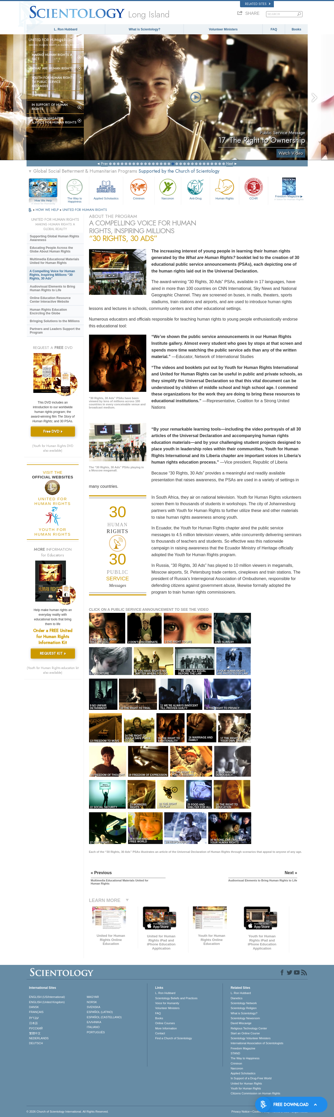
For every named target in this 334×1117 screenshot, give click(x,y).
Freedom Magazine (289, 198)
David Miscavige (241, 1023)
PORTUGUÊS (96, 1032)
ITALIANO (93, 1027)
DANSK (34, 1007)
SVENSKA (93, 1007)
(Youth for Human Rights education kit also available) (53, 670)
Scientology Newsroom (245, 1018)
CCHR (254, 188)
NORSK (92, 1002)
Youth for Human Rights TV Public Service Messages (53, 81)
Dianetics (236, 998)
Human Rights (224, 188)
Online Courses (165, 1023)
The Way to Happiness (75, 190)
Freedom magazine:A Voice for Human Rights (54, 120)
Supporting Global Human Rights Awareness (54, 238)
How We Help (43, 201)
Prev (104, 163)
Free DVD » (52, 431)
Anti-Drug (195, 188)
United (37, 95)
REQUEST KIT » (53, 653)
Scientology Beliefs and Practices (176, 998)
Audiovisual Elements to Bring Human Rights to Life (52, 288)
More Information (166, 1028)
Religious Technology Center (249, 1028)
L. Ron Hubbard (65, 29)
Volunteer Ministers (223, 29)
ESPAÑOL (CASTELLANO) (104, 1017)
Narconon (168, 188)
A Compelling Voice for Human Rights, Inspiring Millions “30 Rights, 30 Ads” (52, 274)
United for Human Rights (246, 1083)
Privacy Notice (240, 1111)
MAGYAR (93, 996)
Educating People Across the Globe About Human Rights (51, 249)
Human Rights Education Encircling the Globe (48, 311)
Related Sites (257, 4)
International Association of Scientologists (257, 1043)
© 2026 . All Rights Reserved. (68, 1111)
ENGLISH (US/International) (47, 996)
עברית (34, 1018)
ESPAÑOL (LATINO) (100, 1012)
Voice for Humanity (167, 1003)
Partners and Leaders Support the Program (55, 330)
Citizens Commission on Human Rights (255, 1093)
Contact (160, 1033)
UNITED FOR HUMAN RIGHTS (84, 209)
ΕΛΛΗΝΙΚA (94, 1022)
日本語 (33, 1023)
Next (229, 163)
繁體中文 (35, 1033)
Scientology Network (244, 1003)
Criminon (138, 188)
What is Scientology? (144, 29)
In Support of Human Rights (50, 106)
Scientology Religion (244, 1008)
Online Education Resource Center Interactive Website (50, 299)
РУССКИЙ (36, 1028)
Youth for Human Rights (246, 1088)
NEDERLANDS (39, 1038)
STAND (235, 1053)
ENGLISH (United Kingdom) (47, 1002)
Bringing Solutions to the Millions (55, 321)
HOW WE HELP (48, 209)
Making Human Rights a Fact (52, 57)
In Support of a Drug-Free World (251, 1078)
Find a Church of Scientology (173, 1038)
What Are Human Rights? (53, 68)
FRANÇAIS (36, 1012)
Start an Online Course (245, 1033)
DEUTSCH (36, 1043)
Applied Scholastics (106, 188)
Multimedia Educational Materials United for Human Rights (54, 261)
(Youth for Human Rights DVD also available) (52, 448)
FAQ (274, 29)
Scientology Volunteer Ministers (250, 1038)
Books (296, 29)
